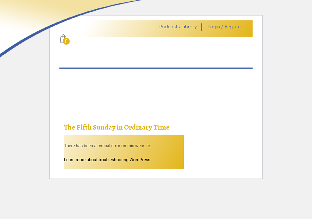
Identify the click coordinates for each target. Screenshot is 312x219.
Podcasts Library (178, 27)
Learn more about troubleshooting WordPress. (107, 159)
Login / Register (224, 27)
